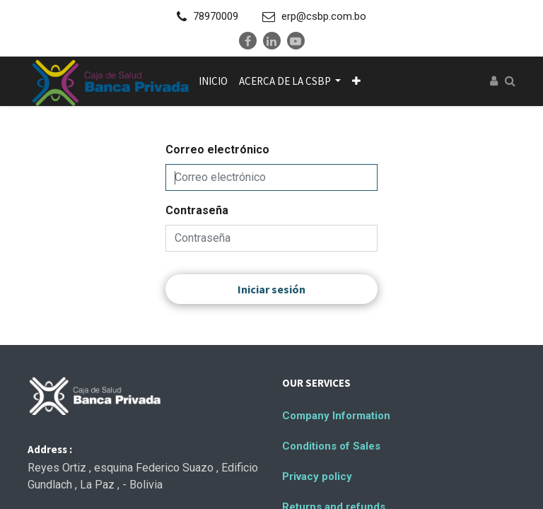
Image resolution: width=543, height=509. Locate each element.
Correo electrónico (217, 149)
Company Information (336, 415)
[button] (356, 81)
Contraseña (196, 210)
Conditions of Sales (331, 446)
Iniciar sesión (271, 289)
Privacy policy (317, 476)
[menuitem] (213, 81)
